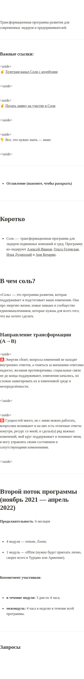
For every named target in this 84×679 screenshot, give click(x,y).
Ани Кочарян (46, 254)
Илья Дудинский (19, 254)
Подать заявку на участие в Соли (30, 106)
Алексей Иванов (39, 249)
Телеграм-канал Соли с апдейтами (31, 72)
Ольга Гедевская (66, 249)
